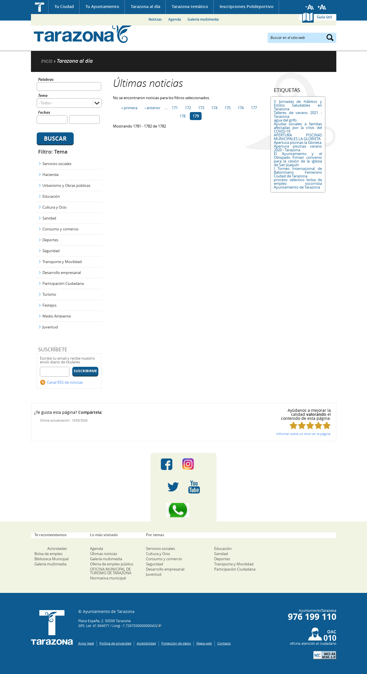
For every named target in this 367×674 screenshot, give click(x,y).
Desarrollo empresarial (61, 272)
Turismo (49, 294)
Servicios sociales (56, 163)
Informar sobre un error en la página (303, 434)
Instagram (194, 464)
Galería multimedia (203, 19)
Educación (51, 196)
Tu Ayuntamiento (102, 6)
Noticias (155, 19)
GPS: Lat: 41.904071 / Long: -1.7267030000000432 (118, 625)
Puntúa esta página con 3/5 (310, 425)
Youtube (194, 487)
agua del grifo (285, 120)
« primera (129, 107)
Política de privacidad (115, 643)
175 (228, 107)
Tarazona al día (145, 6)
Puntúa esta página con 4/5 (318, 425)
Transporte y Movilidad (62, 261)
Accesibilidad (146, 643)
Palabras (46, 80)
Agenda (174, 19)
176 (241, 107)
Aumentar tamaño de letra (322, 7)
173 (201, 107)
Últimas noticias (103, 553)
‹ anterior (152, 107)
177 (254, 107)
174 (214, 107)
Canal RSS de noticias (65, 382)
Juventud (50, 327)
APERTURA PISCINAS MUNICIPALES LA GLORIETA (298, 136)
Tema (43, 96)
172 (188, 107)
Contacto (224, 643)
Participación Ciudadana (63, 283)
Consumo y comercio (60, 229)
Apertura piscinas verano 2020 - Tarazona (298, 148)
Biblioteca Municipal (51, 558)
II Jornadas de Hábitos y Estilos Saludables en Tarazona (298, 105)
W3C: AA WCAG (324, 655)
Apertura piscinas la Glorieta (297, 142)
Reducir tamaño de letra (309, 7)
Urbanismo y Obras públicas (66, 185)
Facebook (166, 464)
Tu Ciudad (64, 6)
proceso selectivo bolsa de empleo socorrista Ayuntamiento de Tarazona (298, 183)
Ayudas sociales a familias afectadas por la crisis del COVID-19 (298, 127)
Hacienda (50, 174)
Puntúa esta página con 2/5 (302, 425)
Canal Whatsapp (183, 510)
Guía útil (324, 16)
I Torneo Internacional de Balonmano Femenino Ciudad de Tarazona (298, 172)
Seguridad (51, 250)
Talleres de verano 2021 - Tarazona (298, 114)
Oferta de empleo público (111, 564)
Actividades (57, 548)
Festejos (49, 305)
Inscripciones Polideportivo (247, 6)
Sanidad (49, 218)
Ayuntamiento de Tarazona (83, 33)
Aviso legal (86, 643)
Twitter (173, 487)
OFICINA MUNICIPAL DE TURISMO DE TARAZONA (110, 571)
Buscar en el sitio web (287, 37)
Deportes (50, 239)
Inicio (39, 7)
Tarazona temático (190, 6)
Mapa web (204, 643)
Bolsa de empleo (48, 553)
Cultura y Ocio (54, 207)
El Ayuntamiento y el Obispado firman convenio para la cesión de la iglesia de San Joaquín (298, 159)
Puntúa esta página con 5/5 (327, 425)
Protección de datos (176, 643)
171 (175, 107)
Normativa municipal (108, 578)
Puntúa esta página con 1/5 (293, 425)
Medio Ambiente (56, 316)
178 (182, 116)
